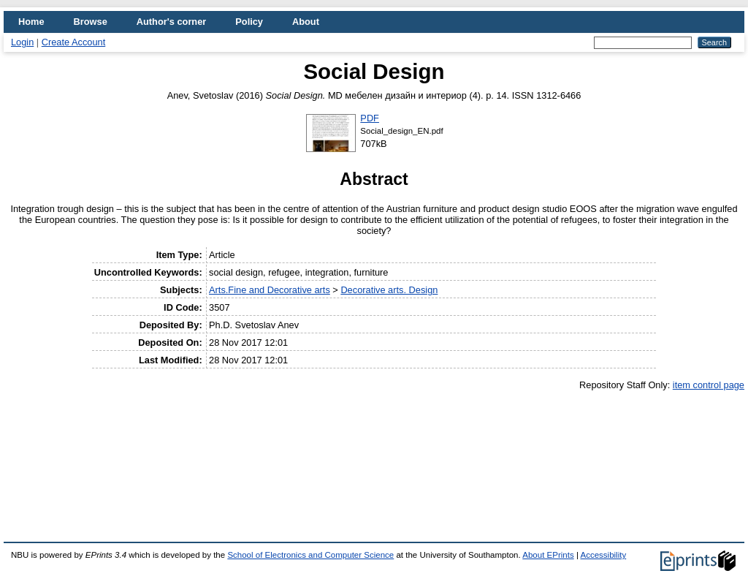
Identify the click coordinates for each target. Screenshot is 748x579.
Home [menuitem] (31, 21)
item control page (708, 384)
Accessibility (603, 554)
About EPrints (547, 554)
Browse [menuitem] (90, 21)
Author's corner (171, 21)
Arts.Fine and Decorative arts (269, 289)
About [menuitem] (305, 21)
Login (22, 42)
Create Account (74, 42)
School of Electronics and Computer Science (310, 554)
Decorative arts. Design (389, 289)
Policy (249, 21)
